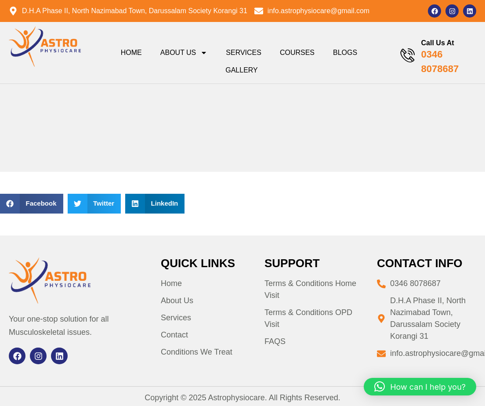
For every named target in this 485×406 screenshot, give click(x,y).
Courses (297, 52)
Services (243, 52)
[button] (31, 204)
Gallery (241, 70)
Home (131, 52)
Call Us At (437, 43)
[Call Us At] (407, 55)
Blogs (345, 52)
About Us (184, 53)
